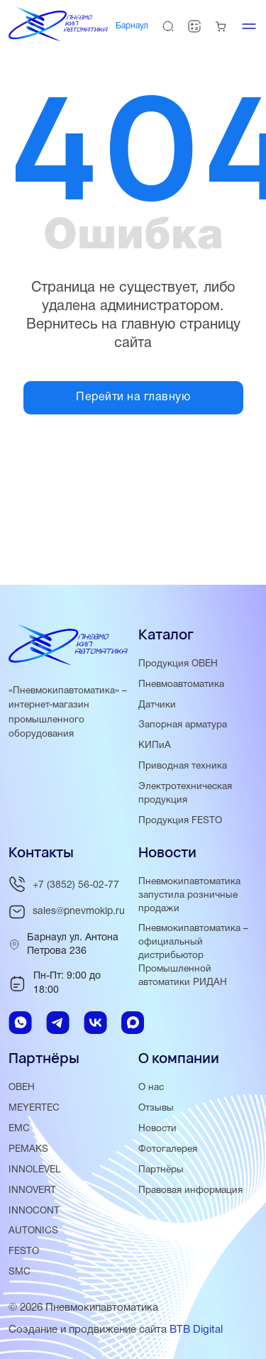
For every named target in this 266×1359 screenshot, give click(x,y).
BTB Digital (196, 1330)
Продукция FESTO (180, 820)
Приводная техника (182, 766)
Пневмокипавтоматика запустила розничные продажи (189, 895)
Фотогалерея (167, 1149)
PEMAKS (28, 1149)
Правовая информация (190, 1190)
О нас (151, 1087)
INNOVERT (32, 1190)
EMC (19, 1128)
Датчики (157, 705)
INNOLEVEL (35, 1169)
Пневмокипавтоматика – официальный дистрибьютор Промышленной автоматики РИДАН (193, 955)
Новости (157, 1128)
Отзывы (156, 1108)
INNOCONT (34, 1211)
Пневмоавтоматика (181, 684)
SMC (20, 1272)
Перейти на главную (133, 397)
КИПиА (154, 745)
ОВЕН (22, 1087)
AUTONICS (33, 1231)
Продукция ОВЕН (178, 664)
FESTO (24, 1251)
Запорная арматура (182, 725)
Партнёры (161, 1169)
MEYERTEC (34, 1108)
